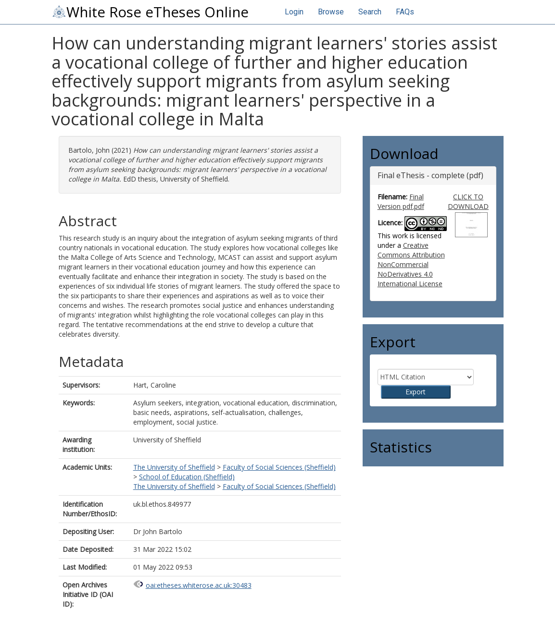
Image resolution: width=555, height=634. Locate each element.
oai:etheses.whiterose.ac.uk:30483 (199, 585)
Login (294, 11)
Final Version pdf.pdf (401, 201)
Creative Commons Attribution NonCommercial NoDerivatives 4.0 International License (411, 264)
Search (369, 11)
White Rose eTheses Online (150, 12)
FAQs (405, 11)
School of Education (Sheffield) (187, 476)
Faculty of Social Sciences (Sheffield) (279, 467)
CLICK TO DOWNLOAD (468, 201)
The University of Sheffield (174, 467)
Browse (331, 11)
